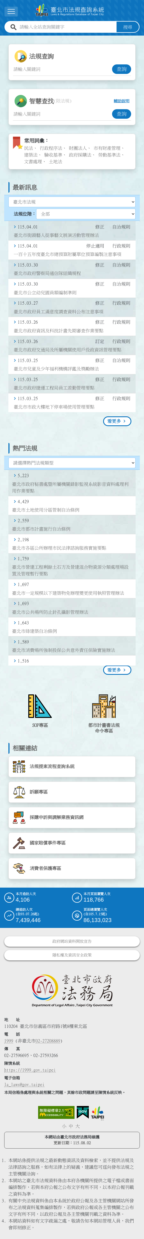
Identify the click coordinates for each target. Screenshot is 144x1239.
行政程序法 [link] (51, 148)
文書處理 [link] (33, 161)
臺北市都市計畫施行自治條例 (41, 528)
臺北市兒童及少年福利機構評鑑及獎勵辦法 (56, 369)
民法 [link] (28, 148)
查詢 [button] (122, 68)
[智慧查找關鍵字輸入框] (62, 113)
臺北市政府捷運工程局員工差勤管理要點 (54, 388)
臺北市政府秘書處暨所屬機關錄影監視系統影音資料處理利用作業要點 (70, 487)
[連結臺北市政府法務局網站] (72, 990)
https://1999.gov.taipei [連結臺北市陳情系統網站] (30, 1069)
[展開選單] (11, 12)
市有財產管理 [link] (107, 148)
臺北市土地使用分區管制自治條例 (45, 509)
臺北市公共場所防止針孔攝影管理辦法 (50, 612)
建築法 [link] (31, 154)
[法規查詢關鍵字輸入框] (62, 69)
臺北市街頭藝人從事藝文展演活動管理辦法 (56, 235)
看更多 (114, 421)
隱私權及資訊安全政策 (72, 955)
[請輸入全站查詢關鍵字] (67, 27)
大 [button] (77, 1126)
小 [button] (64, 1126)
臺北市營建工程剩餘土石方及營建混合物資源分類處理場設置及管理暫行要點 (70, 570)
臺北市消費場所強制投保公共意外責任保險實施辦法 (63, 650)
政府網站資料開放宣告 (72, 941)
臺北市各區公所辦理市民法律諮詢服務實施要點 (59, 548)
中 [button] (71, 1126)
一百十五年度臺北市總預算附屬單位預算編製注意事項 (67, 254)
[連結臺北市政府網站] (97, 1113)
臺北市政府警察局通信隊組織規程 (47, 273)
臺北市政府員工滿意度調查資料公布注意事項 (58, 311)
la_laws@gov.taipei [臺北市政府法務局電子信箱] (24, 1084)
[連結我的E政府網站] (83, 1112)
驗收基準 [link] (53, 154)
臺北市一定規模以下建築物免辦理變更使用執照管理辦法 (68, 593)
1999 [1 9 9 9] (8, 1040)
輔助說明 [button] (121, 101)
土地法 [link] (55, 161)
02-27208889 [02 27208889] (48, 1040)
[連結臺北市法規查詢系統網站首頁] (69, 10)
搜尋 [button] (127, 27)
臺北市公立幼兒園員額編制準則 (45, 292)
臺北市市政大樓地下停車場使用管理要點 (54, 407)
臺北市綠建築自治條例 (34, 631)
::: (3, 38)
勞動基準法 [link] (109, 154)
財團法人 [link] (78, 148)
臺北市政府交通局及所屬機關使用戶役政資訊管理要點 (67, 349)
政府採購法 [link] (80, 154)
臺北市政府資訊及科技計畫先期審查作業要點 (58, 330)
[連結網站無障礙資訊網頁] (56, 1112)
